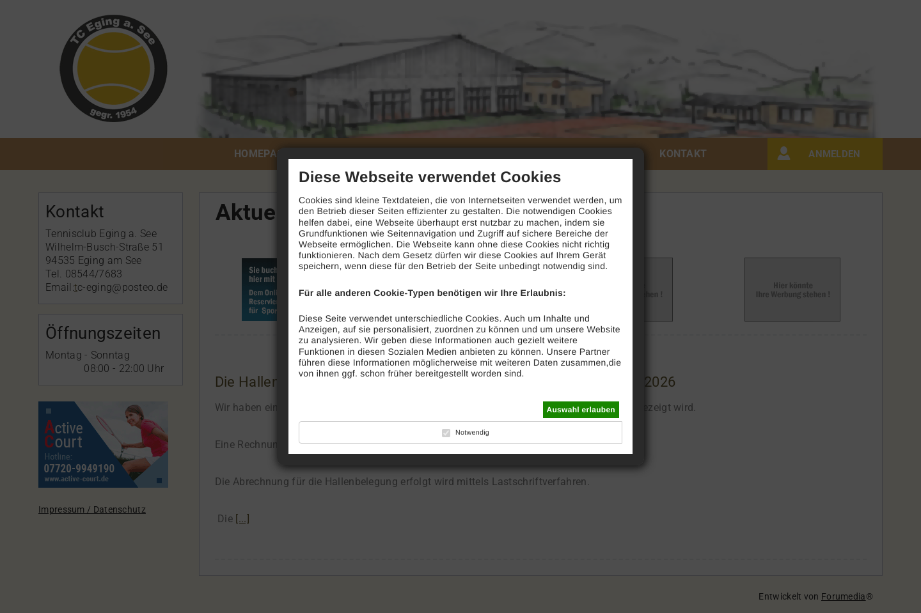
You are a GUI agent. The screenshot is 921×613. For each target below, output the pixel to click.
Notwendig (472, 433)
